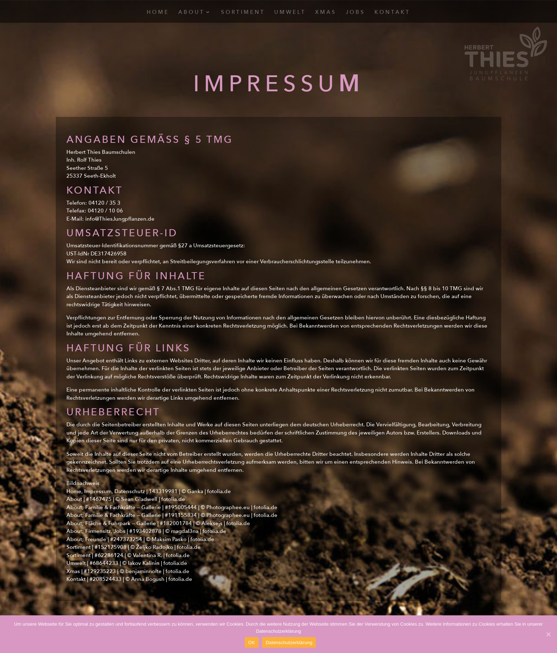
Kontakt (392, 13)
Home (158, 13)
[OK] (548, 634)
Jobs (355, 13)
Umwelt (290, 13)
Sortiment (243, 13)
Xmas (325, 13)
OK (251, 642)
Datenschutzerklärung (289, 642)
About (191, 13)
